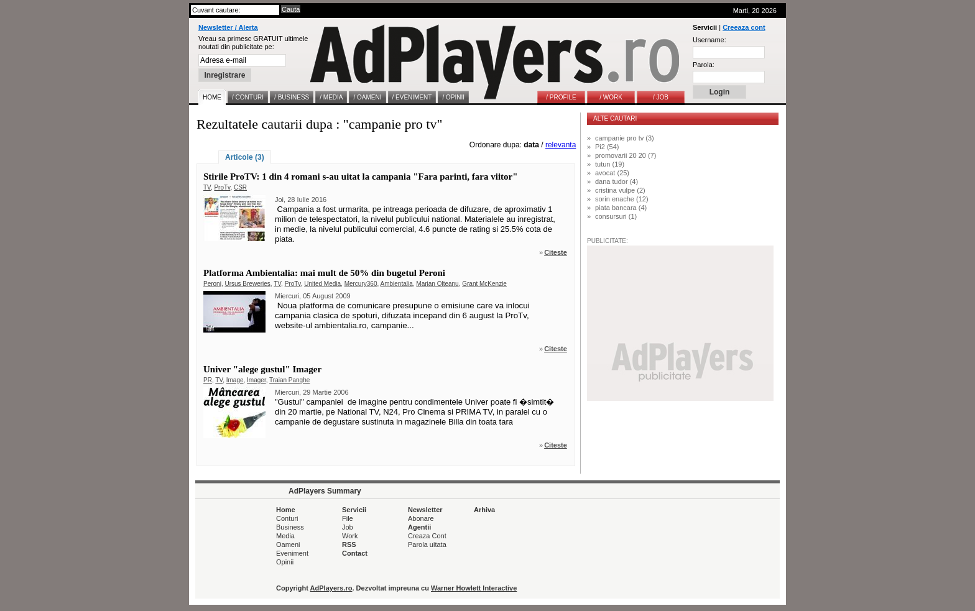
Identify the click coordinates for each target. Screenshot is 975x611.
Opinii (284, 562)
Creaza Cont (427, 536)
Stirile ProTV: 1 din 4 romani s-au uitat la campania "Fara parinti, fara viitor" (360, 176)
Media (285, 536)
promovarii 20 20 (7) (625, 155)
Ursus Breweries (247, 283)
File (347, 518)
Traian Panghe (289, 380)
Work (350, 536)
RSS (349, 544)
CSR (240, 187)
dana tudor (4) (616, 181)
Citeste (555, 252)
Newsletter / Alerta (228, 27)
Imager (256, 380)
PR (207, 380)
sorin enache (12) (622, 199)
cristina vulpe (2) (620, 190)
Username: (709, 40)
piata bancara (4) (621, 207)
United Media (322, 283)
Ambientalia (396, 283)
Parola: (703, 64)
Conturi (287, 518)
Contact (354, 553)
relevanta (560, 144)
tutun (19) (609, 164)
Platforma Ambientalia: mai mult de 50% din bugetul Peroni (324, 273)
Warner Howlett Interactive (474, 588)
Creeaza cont (744, 27)
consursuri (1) (616, 216)
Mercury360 (360, 283)
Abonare (421, 518)
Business (290, 527)
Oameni (288, 544)
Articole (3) (244, 157)
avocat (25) (612, 173)
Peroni (212, 283)
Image (235, 380)
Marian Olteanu (437, 283)
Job (347, 527)
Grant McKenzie (484, 283)
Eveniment (292, 553)
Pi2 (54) (607, 146)
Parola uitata (427, 544)
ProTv (222, 187)
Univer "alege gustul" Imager (262, 369)
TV (207, 187)
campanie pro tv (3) (624, 138)
